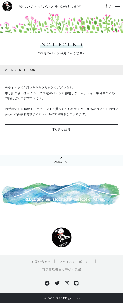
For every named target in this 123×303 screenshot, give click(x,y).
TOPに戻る (61, 129)
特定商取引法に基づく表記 (61, 269)
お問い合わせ (41, 261)
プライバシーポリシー (75, 261)
